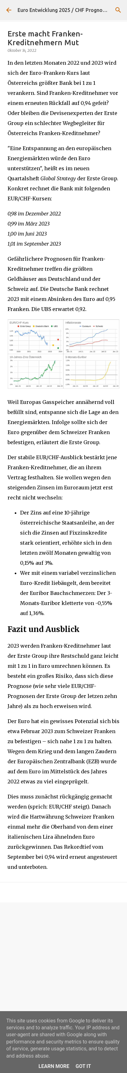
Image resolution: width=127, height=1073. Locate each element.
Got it (83, 1066)
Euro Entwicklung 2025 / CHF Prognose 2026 (69, 10)
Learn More (54, 1066)
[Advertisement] (63, 975)
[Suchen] (118, 10)
